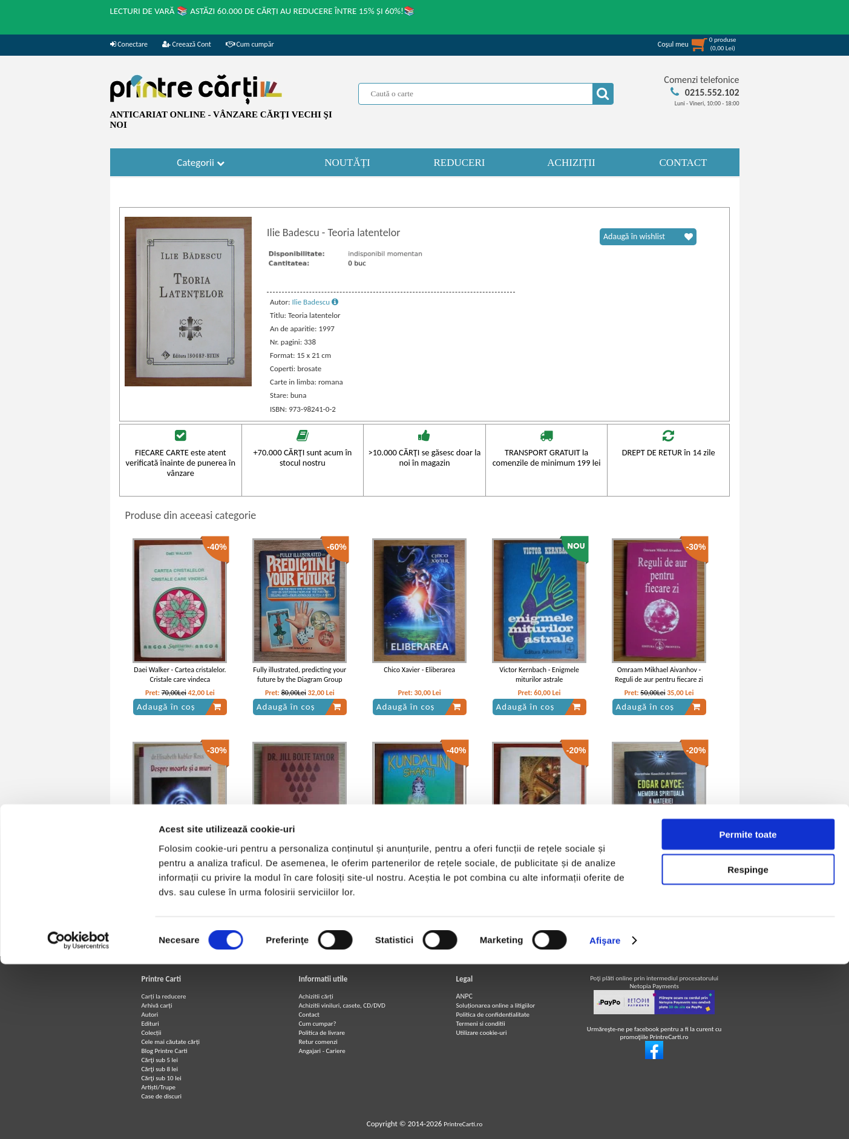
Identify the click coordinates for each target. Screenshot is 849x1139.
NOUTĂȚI (347, 162)
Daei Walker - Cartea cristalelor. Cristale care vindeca (180, 674)
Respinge (748, 1044)
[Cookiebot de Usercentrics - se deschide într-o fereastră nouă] (78, 1115)
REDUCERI (459, 162)
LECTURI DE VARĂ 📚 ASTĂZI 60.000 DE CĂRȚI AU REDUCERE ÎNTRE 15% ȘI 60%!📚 (262, 10)
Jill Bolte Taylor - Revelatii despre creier (300, 878)
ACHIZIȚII (571, 162)
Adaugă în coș (179, 707)
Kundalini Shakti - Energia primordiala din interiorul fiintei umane (419, 883)
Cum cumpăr (250, 44)
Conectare (129, 44)
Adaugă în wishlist (648, 237)
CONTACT (683, 162)
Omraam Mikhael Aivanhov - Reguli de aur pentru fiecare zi (659, 674)
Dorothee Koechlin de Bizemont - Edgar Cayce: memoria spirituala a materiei (659, 883)
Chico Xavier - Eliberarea (419, 669)
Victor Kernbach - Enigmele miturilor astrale (539, 674)
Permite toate (747, 1008)
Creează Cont (186, 44)
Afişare (605, 1115)
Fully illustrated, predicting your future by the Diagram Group (299, 674)
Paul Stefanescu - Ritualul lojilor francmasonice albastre (539, 878)
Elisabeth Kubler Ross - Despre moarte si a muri (180, 878)
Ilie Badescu (315, 301)
